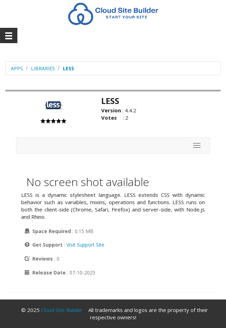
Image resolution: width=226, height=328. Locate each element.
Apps (17, 68)
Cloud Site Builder (62, 309)
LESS (68, 68)
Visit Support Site (85, 244)
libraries (43, 68)
